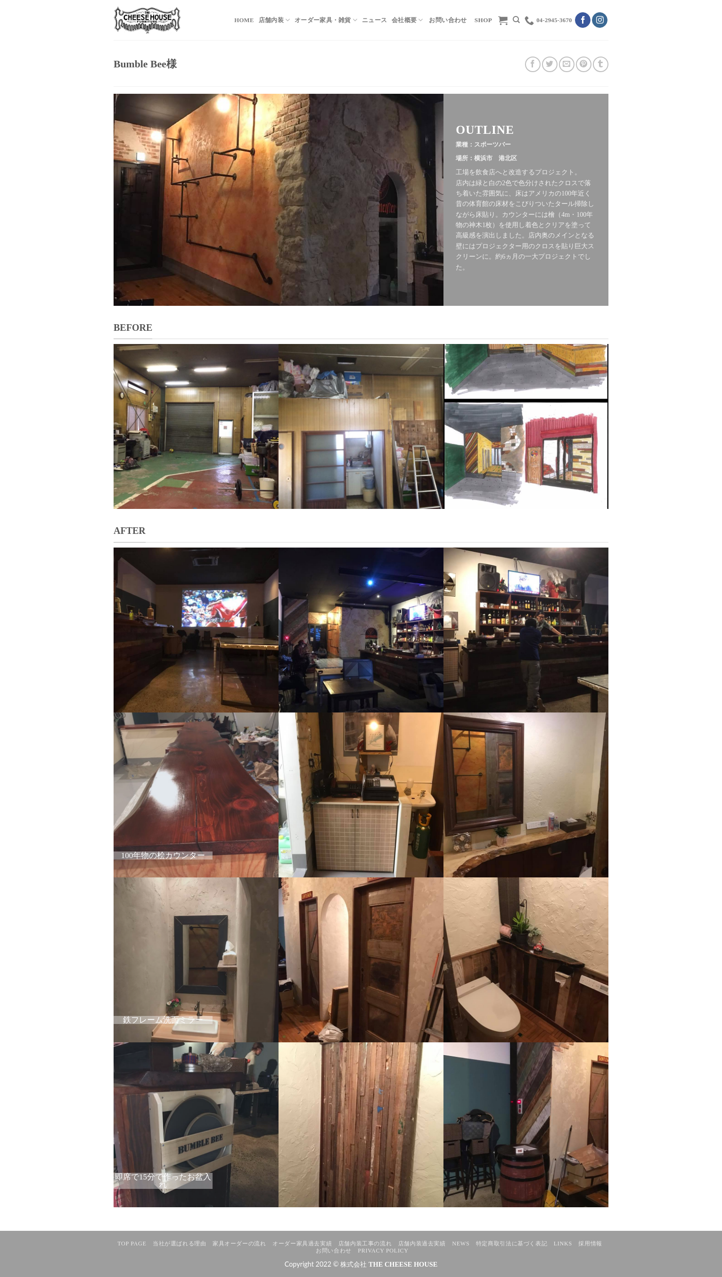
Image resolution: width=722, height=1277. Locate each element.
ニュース (374, 20)
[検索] (516, 20)
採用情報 (590, 1243)
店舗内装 (274, 20)
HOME (244, 20)
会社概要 (407, 20)
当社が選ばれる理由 (179, 1243)
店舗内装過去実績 (422, 1243)
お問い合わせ (334, 1250)
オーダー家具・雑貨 (326, 20)
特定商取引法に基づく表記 (511, 1243)
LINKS (563, 1243)
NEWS (460, 1243)
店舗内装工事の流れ (365, 1243)
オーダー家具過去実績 (302, 1243)
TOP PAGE (131, 1243)
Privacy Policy (383, 1250)
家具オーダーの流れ (239, 1243)
